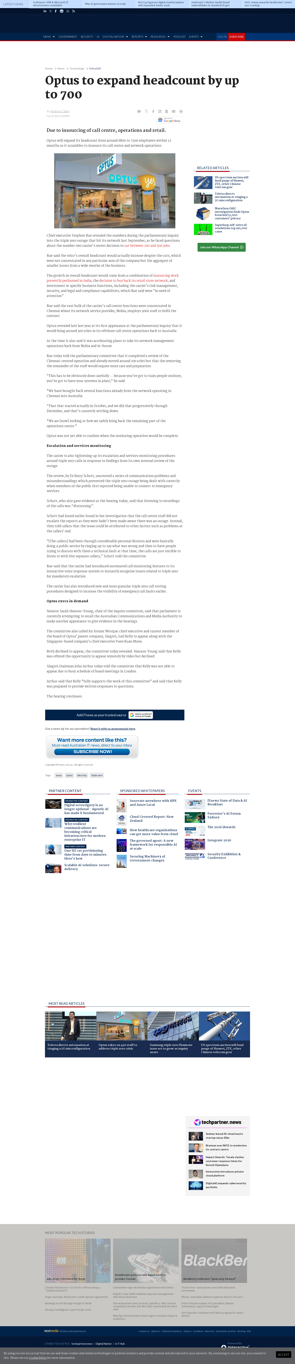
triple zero (97, 775)
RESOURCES (158, 36)
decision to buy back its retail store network (133, 280)
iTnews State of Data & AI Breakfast (216, 804)
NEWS (47, 36)
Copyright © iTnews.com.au (59, 764)
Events (194, 791)
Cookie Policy (38, 1358)
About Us (155, 1331)
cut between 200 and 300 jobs (147, 245)
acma (59, 775)
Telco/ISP (95, 69)
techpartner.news (82, 1343)
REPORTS (137, 36)
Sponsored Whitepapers (142, 791)
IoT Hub (120, 1343)
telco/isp (82, 775)
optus (69, 775)
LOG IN (222, 36)
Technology (76, 69)
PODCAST (179, 36)
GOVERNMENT (68, 36)
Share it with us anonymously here (112, 728)
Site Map (241, 1331)
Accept (283, 1354)
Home (49, 69)
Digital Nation (104, 1343)
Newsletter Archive (226, 1331)
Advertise (209, 1331)
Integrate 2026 (208, 844)
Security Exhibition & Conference (213, 857)
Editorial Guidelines (172, 1331)
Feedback (198, 1331)
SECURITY (87, 36)
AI (98, 36)
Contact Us (144, 1331)
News (61, 69)
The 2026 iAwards (210, 831)
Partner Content (65, 791)
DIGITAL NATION (113, 36)
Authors (187, 1331)
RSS (249, 1331)
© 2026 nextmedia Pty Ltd (73, 1331)
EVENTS (194, 36)
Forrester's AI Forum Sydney (213, 817)
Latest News (13, 4)
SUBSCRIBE (237, 36)
